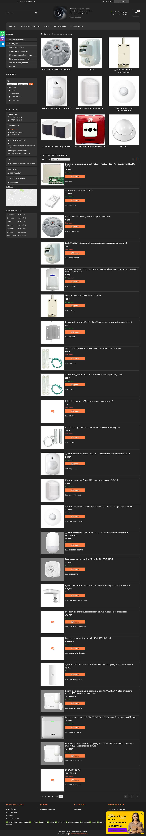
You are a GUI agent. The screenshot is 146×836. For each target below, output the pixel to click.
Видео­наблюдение (17, 40)
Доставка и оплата (30, 26)
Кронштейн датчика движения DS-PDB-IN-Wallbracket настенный (96, 612)
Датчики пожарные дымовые (56, 147)
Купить (76, 176)
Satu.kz (84, 832)
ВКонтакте (78, 809)
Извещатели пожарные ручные (90, 147)
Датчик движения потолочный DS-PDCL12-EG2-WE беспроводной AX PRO (99, 506)
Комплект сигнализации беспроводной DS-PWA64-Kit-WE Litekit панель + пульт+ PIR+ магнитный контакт (99, 692)
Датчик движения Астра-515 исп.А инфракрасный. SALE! (91, 480)
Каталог (13, 26)
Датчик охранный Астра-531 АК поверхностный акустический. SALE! (97, 453)
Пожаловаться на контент (78, 834)
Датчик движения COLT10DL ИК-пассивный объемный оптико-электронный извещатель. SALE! (101, 270)
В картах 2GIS (11, 812)
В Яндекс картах (12, 818)
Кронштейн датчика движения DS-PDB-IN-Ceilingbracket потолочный (97, 585)
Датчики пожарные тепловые (56, 70)
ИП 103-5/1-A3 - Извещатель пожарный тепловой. (88, 216)
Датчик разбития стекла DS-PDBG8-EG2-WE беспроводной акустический (99, 664)
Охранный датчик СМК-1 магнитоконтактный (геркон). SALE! (94, 374)
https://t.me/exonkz (16, 132)
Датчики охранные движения (90, 108)
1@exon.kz (13, 129)
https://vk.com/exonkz (19, 151)
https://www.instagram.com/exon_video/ (22, 146)
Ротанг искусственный (18, 51)
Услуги (12, 67)
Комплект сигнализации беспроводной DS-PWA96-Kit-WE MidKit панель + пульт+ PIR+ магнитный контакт (99, 744)
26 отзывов (109, 1)
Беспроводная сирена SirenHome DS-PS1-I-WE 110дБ (89, 559)
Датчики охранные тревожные (57, 108)
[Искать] (36, 13)
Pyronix (90, 70)
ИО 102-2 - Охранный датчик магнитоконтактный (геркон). (93, 427)
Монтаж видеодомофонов (20, 59)
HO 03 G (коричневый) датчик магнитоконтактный (89, 401)
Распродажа (77, 26)
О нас (46, 26)
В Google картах (12, 809)
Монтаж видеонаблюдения (20, 55)
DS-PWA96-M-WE (73, 770)
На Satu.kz (10, 815)
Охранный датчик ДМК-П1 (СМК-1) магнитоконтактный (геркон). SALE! (98, 322)
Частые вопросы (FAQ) (116, 809)
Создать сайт (22, 1)
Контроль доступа (16, 47)
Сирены (123, 147)
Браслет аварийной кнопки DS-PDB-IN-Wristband (88, 638)
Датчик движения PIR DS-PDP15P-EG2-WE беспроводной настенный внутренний (96, 534)
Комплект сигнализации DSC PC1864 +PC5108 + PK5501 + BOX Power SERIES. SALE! (100, 165)
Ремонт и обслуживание (19, 63)
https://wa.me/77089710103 (21, 154)
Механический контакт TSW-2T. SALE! (83, 295)
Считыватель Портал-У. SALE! (79, 190)
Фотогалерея (60, 26)
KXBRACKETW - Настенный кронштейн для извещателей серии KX (96, 243)
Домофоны (13, 43)
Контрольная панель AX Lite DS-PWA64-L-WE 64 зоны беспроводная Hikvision (101, 717)
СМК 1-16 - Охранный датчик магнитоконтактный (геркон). (93, 348)
